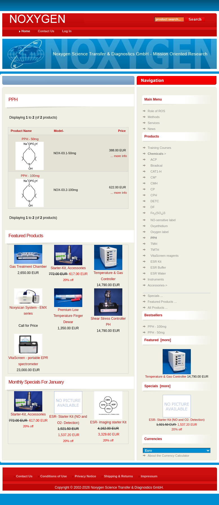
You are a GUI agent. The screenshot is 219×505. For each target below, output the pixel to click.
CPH (154, 195)
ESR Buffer (158, 267)
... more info (118, 156)
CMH (154, 183)
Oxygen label (160, 232)
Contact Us (46, 31)
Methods (154, 117)
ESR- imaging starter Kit (108, 422)
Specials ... (155, 295)
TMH (154, 243)
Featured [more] (157, 340)
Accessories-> (157, 285)
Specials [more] (157, 386)
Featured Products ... (162, 301)
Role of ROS (156, 111)
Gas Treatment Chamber (28, 267)
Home (25, 31)
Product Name (21, 130)
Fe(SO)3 (158, 213)
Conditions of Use (53, 476)
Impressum (149, 476)
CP (153, 189)
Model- (59, 130)
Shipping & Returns (118, 476)
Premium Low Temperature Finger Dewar (68, 316)
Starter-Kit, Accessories (68, 268)
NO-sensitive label (163, 220)
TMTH (155, 249)
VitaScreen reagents (164, 255)
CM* (153, 177)
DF (153, 207)
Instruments (156, 279)
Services (154, 123)
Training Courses (159, 147)
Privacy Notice (85, 476)
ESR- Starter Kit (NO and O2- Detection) (176, 419)
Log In (67, 31)
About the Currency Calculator (168, 455)
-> (157, 153)
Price (122, 130)
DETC (155, 201)
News (152, 128)
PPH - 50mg (156, 332)
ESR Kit (156, 261)
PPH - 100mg (157, 326)
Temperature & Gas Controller (165, 376)
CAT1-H (156, 171)
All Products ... (158, 307)
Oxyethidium (159, 226)
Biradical (156, 165)
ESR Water (158, 273)
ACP (154, 159)
